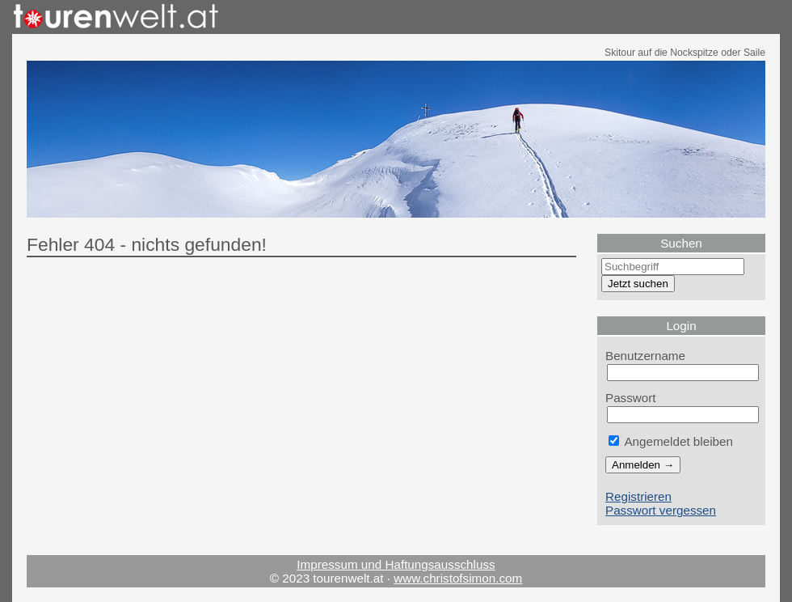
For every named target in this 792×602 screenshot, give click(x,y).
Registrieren (638, 496)
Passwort (630, 398)
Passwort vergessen (660, 510)
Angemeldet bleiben (671, 441)
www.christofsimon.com (458, 578)
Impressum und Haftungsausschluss (396, 564)
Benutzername (645, 355)
